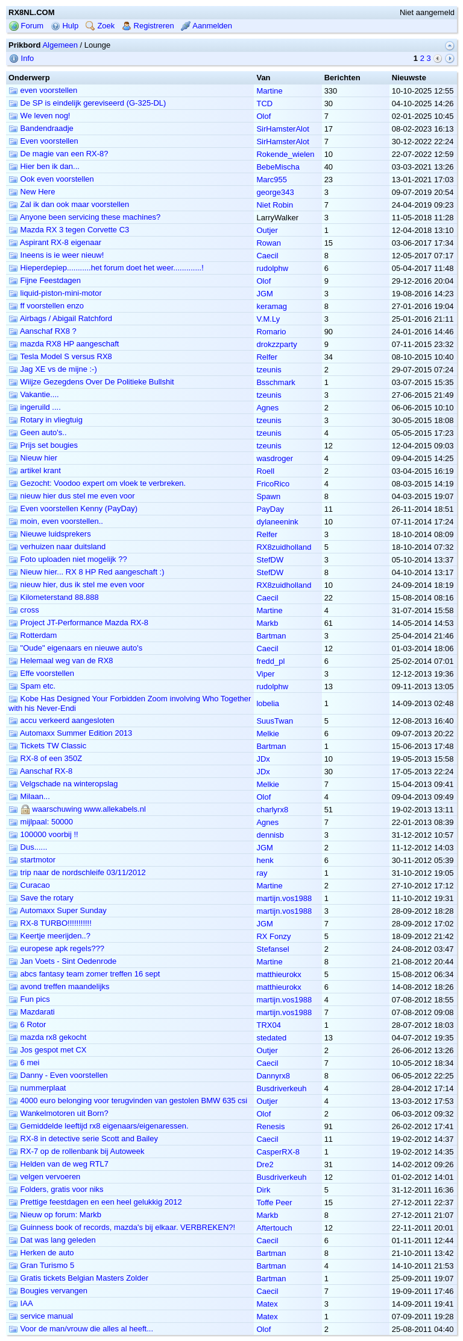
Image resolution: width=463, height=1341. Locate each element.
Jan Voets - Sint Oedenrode (62, 961)
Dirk (263, 1189)
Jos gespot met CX (47, 1049)
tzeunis (268, 369)
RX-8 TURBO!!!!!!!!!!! (50, 923)
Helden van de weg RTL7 (58, 1163)
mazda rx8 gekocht (47, 1037)
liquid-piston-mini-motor (55, 293)
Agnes (267, 407)
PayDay (270, 509)
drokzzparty (276, 344)
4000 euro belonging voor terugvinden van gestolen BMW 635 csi (127, 1100)
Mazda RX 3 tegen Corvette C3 (68, 229)
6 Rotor (27, 1024)
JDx (262, 758)
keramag (271, 306)
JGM (264, 293)
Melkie (267, 733)
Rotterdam (32, 635)
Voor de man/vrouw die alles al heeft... (80, 1328)
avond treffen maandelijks (59, 986)
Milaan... (29, 796)
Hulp (64, 25)
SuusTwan (274, 720)
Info (21, 58)
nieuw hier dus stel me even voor (71, 495)
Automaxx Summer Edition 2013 (70, 732)
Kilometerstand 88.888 (53, 597)
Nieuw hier (32, 457)
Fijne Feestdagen (44, 280)
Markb (267, 623)
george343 (275, 192)
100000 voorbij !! (43, 834)
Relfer (266, 357)
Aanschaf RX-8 (40, 771)
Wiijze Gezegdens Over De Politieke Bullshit (91, 381)
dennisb (270, 834)
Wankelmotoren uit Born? (58, 1113)
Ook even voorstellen (51, 178)
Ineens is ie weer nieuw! (56, 255)
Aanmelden (206, 25)
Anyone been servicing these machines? (84, 216)
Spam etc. (31, 685)
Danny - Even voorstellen (58, 1075)
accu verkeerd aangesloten (61, 720)
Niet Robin (274, 204)
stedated (271, 1037)
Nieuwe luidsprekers (49, 533)
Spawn (268, 496)
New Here (31, 191)
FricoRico (272, 483)
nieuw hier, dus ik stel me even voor (76, 584)
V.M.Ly (268, 318)
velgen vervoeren (44, 1176)
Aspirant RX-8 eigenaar (54, 242)
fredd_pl (270, 661)
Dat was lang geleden (52, 1239)
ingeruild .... (34, 407)
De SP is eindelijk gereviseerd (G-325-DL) (87, 102)
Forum (26, 25)
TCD (264, 103)
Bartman (271, 635)
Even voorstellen (43, 140)
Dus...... (27, 847)
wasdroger (274, 458)
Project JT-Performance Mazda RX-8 (78, 622)
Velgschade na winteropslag (63, 783)
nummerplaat (37, 1087)
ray (261, 873)
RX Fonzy (273, 936)
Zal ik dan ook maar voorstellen (68, 204)
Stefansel (272, 949)
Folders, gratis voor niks (56, 1189)
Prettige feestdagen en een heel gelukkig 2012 (95, 1201)
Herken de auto (41, 1252)
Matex (266, 1303)
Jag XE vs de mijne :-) (52, 369)
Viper (265, 673)
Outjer (266, 230)
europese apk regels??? (56, 948)
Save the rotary (41, 897)
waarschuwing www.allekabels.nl (77, 809)
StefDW (269, 559)
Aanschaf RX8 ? (42, 331)
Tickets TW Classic (47, 745)
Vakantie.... (33, 394)
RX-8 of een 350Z (45, 758)
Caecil (267, 255)
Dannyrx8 (273, 1075)
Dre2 (264, 1164)
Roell (265, 471)
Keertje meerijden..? (49, 935)
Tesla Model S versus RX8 (60, 356)
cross (23, 609)
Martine (269, 90)
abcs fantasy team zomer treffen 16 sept (84, 973)
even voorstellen (42, 90)
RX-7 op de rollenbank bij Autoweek (76, 1151)
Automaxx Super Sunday (57, 910)
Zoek (100, 25)
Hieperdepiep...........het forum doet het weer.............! (106, 267)
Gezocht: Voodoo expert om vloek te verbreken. (97, 483)
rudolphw (272, 268)
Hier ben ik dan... (44, 166)
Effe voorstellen (41, 673)
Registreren (148, 25)
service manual (40, 1315)
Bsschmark (275, 382)
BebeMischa (278, 166)
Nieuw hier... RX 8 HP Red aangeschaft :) (86, 571)
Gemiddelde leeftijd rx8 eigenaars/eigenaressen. (98, 1125)
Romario (271, 331)
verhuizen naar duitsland (57, 546)
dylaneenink (277, 521)
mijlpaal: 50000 (40, 821)
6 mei (23, 1062)
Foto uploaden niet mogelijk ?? (67, 559)
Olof (263, 116)
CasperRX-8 (278, 1151)
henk (264, 860)
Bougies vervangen (47, 1290)
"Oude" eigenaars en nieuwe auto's (75, 647)
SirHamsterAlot (282, 128)
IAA (20, 1303)
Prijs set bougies (43, 445)
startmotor (31, 859)
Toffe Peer (274, 1202)
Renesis (270, 1126)
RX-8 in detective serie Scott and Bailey (83, 1138)
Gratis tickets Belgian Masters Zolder (78, 1277)
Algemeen (60, 44)
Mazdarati (31, 1011)
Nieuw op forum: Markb (54, 1214)
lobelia (267, 703)
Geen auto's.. (37, 432)
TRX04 (268, 1025)
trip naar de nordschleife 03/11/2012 (77, 872)
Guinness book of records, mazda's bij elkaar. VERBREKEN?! (121, 1227)
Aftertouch (274, 1227)
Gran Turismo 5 (41, 1265)
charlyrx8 (272, 809)
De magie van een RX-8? (58, 153)
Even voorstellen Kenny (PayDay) (72, 508)
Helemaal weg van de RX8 (60, 660)
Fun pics (29, 999)
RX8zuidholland (283, 547)
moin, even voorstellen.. (55, 521)
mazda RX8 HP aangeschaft (63, 343)
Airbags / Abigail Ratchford (60, 318)
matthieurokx (278, 974)
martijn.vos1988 (284, 898)
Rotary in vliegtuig (45, 419)
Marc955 (271, 179)
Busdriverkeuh (281, 1088)
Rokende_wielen (285, 154)
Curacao (29, 885)
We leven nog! (39, 115)
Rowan (268, 242)
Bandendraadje (41, 128)
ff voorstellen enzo (46, 305)
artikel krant (34, 470)
